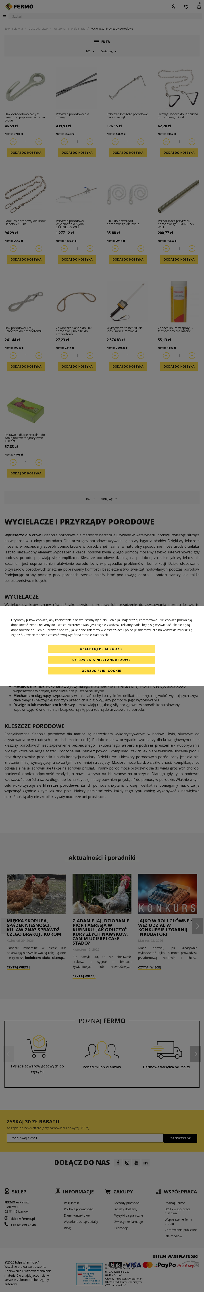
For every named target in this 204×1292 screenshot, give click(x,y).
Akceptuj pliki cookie (101, 649)
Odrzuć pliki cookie (101, 670)
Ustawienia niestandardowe (101, 660)
